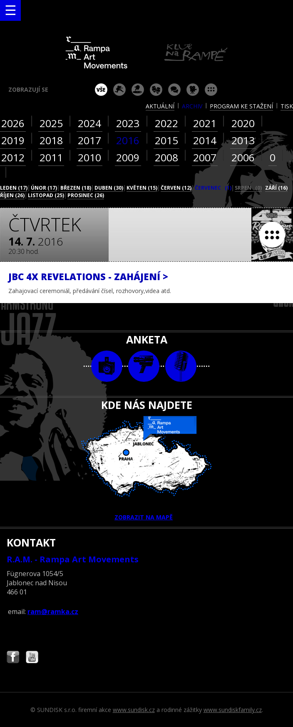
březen (75, 187)
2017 (89, 140)
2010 (89, 157)
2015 (166, 140)
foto (106, 366)
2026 (13, 123)
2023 (127, 123)
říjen (12, 195)
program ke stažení (241, 106)
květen (142, 187)
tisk (287, 106)
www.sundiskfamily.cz (233, 710)
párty (137, 89)
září (276, 187)
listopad (46, 195)
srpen (248, 187)
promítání (192, 89)
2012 (13, 157)
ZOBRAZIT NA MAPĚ (146, 468)
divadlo (156, 89)
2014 (204, 140)
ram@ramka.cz (52, 611)
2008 (166, 157)
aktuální (160, 106)
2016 (127, 140)
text (180, 366)
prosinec (85, 195)
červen (176, 187)
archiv (192, 106)
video (143, 366)
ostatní (211, 89)
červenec (213, 187)
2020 (243, 123)
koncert (119, 89)
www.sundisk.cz (134, 710)
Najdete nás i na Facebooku (13, 658)
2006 (243, 157)
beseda (174, 89)
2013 (243, 140)
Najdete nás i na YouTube (32, 658)
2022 (166, 123)
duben (108, 187)
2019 (13, 140)
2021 (204, 123)
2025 (51, 123)
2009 (127, 157)
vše (101, 89)
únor (44, 187)
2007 (204, 157)
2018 (51, 140)
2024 (89, 123)
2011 (51, 157)
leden (13, 187)
